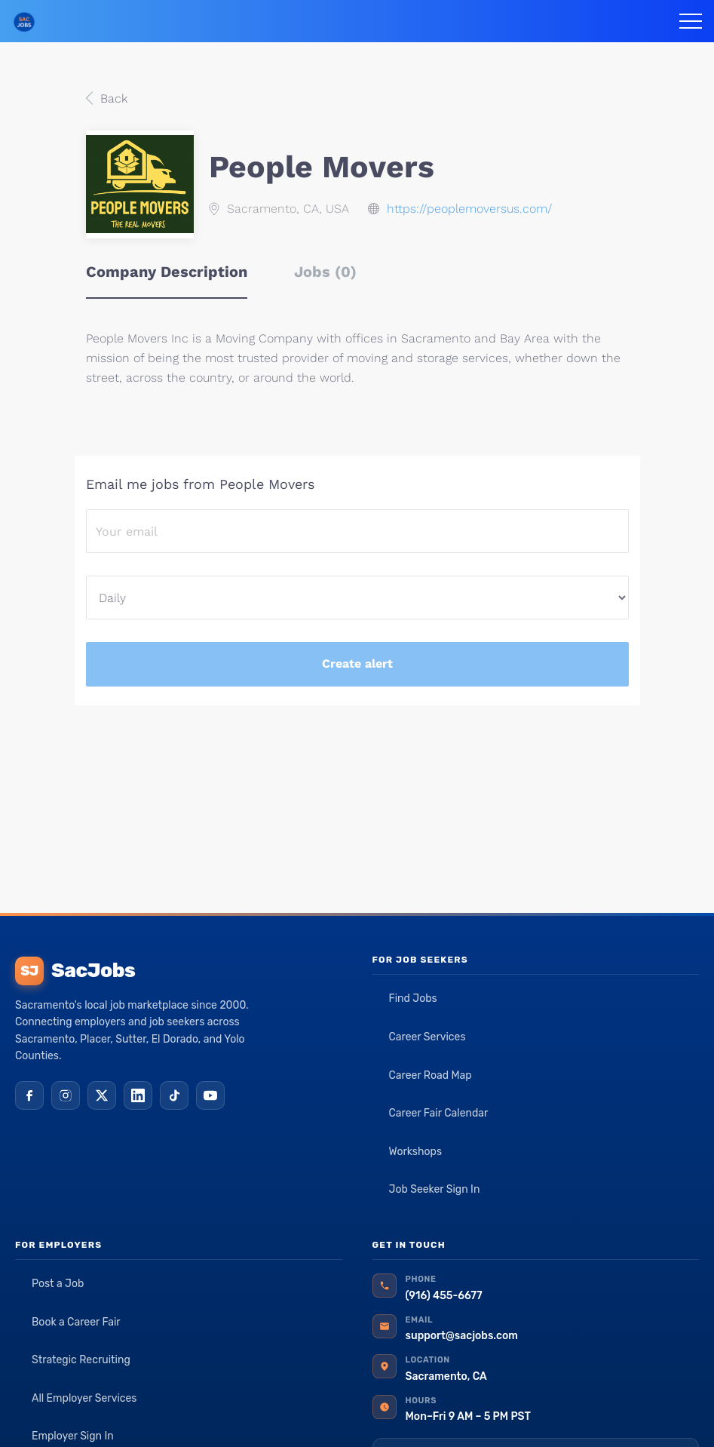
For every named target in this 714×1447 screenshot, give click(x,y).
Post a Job (58, 1283)
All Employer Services (84, 1398)
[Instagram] (65, 1095)
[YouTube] (210, 1095)
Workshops (416, 1151)
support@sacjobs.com (462, 1335)
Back (112, 98)
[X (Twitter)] (101, 1095)
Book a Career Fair (76, 1322)
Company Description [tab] (166, 272)
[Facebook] (29, 1095)
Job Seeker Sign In (434, 1189)
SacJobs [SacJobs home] (75, 971)
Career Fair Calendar (439, 1113)
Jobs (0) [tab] (325, 272)
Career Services (427, 1037)
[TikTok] (174, 1095)
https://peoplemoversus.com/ (469, 208)
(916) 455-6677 (444, 1295)
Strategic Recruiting (81, 1359)
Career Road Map (430, 1075)
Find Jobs (413, 998)
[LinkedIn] (138, 1095)
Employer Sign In (73, 1436)
